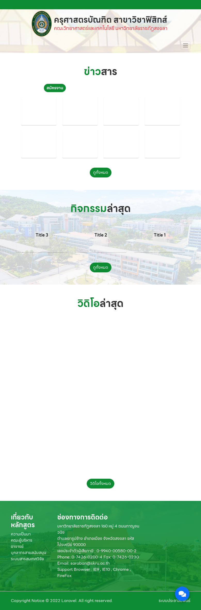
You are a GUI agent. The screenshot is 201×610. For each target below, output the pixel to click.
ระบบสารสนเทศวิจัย (27, 559)
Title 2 (100, 235)
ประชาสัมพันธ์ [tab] (83, 88)
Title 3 (42, 235)
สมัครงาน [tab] (54, 88)
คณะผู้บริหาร (21, 540)
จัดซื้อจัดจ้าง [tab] (144, 88)
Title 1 (160, 235)
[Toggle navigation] (185, 45)
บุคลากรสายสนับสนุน (28, 552)
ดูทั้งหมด (100, 172)
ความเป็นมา (21, 534)
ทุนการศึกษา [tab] (114, 88)
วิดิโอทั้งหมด (100, 483)
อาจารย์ (17, 546)
